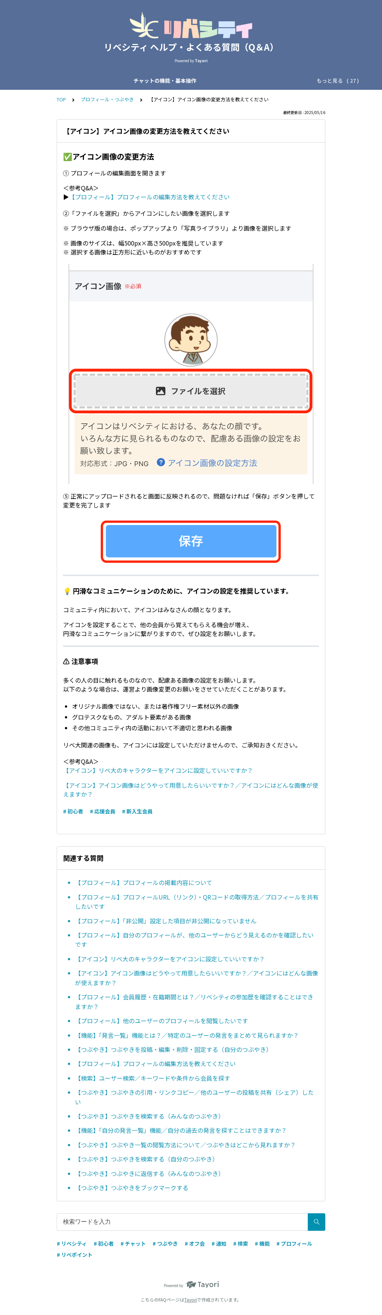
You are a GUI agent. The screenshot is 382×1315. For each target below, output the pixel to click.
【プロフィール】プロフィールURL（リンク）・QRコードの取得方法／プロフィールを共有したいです (197, 901)
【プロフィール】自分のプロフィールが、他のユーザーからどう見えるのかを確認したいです (194, 939)
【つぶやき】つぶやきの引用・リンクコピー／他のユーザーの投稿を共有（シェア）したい (194, 1097)
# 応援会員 (102, 811)
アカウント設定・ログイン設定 (261, 80)
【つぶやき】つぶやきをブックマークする (131, 1187)
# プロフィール (294, 1243)
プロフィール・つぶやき (107, 99)
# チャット (133, 1243)
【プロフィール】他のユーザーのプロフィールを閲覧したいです (161, 1020)
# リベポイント (75, 1254)
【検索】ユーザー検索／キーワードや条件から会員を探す (152, 1078)
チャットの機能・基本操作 (63, 80)
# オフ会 (195, 1243)
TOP (61, 99)
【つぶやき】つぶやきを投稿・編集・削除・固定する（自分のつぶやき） (173, 1049)
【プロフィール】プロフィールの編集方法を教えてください (149, 196)
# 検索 (240, 1243)
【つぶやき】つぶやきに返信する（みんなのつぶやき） (149, 1173)
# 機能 (262, 1243)
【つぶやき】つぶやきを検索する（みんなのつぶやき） (149, 1116)
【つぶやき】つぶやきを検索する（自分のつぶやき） (146, 1158)
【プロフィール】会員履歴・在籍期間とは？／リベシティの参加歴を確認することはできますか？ (194, 1001)
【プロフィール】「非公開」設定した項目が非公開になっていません (166, 920)
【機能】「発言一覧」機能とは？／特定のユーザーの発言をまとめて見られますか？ (187, 1035)
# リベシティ (72, 1243)
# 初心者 (73, 811)
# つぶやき (165, 1243)
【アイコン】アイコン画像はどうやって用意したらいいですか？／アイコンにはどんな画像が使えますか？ (196, 977)
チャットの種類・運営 (131, 80)
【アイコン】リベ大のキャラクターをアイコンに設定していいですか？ (158, 770)
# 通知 (219, 1243)
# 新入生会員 (137, 811)
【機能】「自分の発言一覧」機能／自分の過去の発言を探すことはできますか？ (181, 1130)
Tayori (190, 1299)
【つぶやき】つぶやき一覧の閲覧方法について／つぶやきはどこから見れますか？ (185, 1144)
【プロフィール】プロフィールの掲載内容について (143, 882)
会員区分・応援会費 (191, 80)
